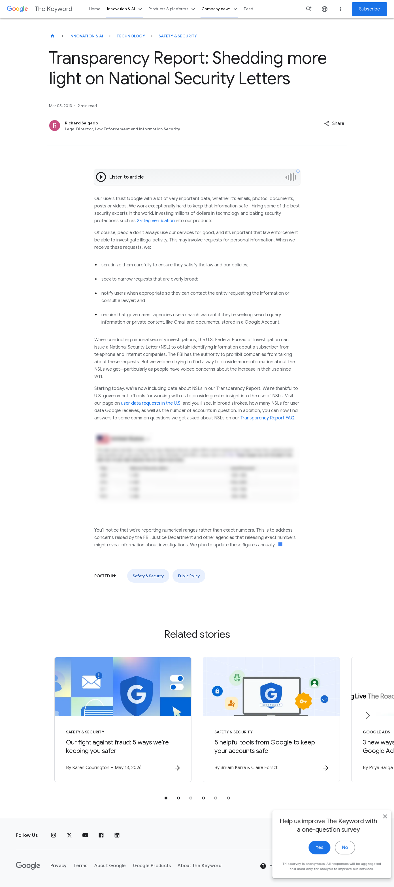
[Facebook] (101, 835)
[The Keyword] (52, 36)
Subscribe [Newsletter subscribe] (369, 9)
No (336, 856)
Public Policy (189, 575)
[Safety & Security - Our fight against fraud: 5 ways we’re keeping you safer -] (123, 719)
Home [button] (94, 9)
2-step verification (156, 221)
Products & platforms (173, 9)
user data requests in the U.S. (151, 403)
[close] (376, 825)
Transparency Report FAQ (267, 418)
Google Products (152, 866)
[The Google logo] (28, 866)
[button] (334, 123)
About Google (110, 866)
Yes (311, 856)
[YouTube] (85, 835)
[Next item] (367, 715)
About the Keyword (200, 866)
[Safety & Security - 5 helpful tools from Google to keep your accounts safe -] (271, 719)
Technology (131, 36)
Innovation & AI (125, 9)
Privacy (58, 866)
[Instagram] (53, 835)
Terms (80, 866)
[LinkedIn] (117, 835)
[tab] (166, 798)
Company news (220, 9)
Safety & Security (178, 36)
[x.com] (69, 835)
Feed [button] (248, 9)
